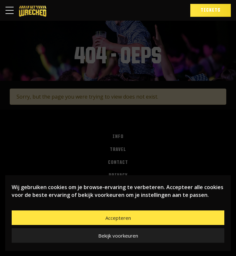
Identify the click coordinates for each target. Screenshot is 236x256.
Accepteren (118, 218)
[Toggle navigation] (11, 10)
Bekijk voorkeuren (118, 235)
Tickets (210, 10)
